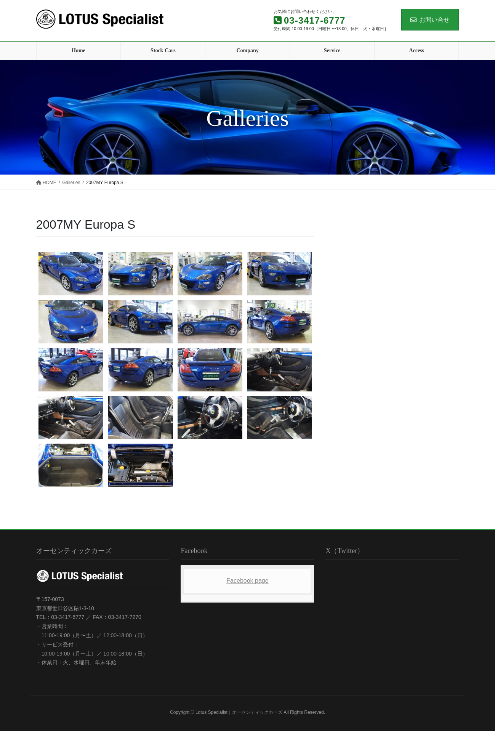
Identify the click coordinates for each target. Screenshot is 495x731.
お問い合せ (430, 19)
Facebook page (247, 580)
